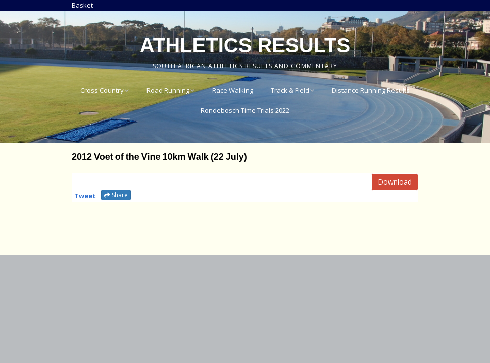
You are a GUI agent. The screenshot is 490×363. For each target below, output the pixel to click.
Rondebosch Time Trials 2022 (245, 110)
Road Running (167, 90)
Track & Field (290, 90)
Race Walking (232, 90)
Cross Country (102, 90)
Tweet (85, 195)
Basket (82, 5)
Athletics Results (245, 45)
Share (116, 195)
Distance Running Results (371, 90)
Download (395, 182)
